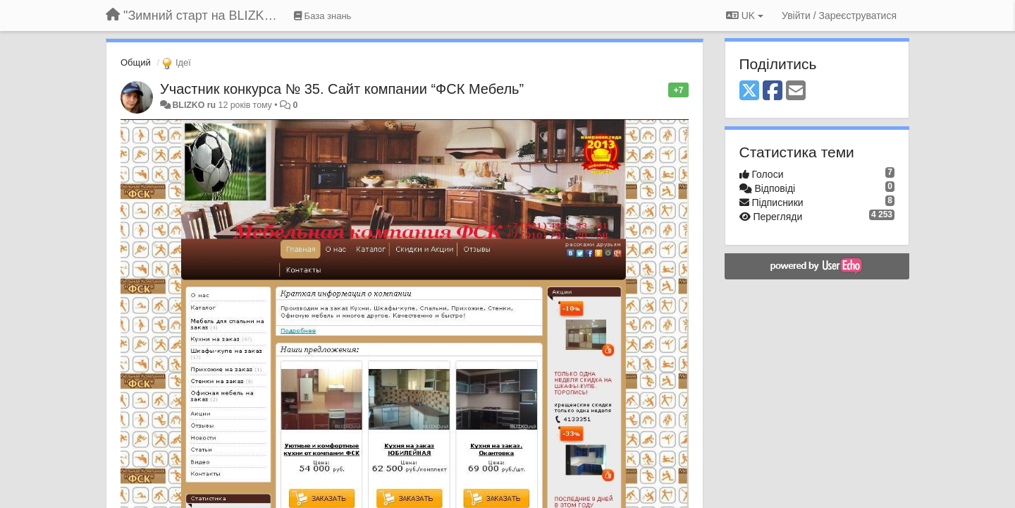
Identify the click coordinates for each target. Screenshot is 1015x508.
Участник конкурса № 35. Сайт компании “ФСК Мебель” (342, 89)
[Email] (796, 91)
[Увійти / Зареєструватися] (839, 16)
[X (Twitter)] (749, 91)
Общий (136, 62)
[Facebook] (772, 91)
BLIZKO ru (195, 105)
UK (744, 15)
